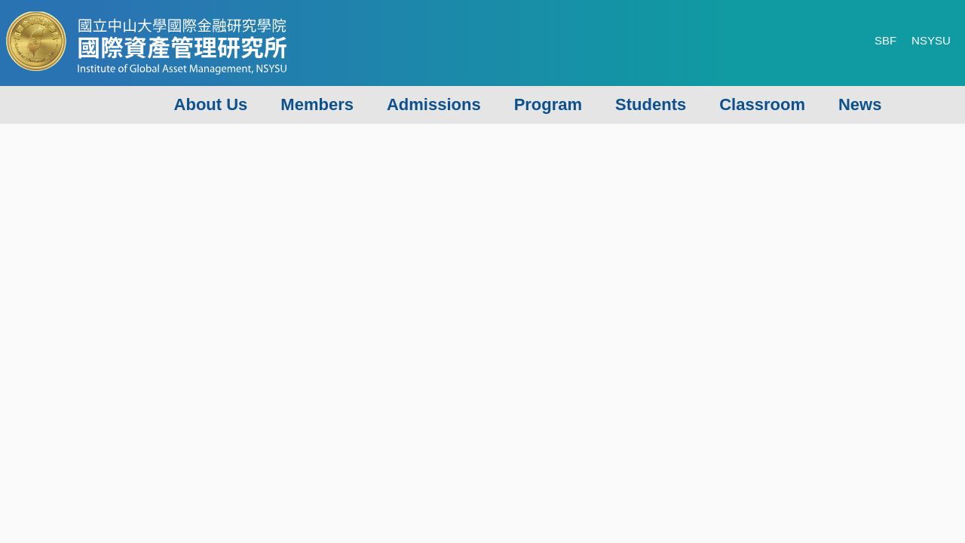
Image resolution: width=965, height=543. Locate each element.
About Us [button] (211, 104)
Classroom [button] (762, 104)
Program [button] (548, 104)
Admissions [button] (434, 104)
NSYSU (931, 40)
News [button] (859, 104)
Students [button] (650, 104)
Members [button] (317, 104)
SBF (885, 40)
